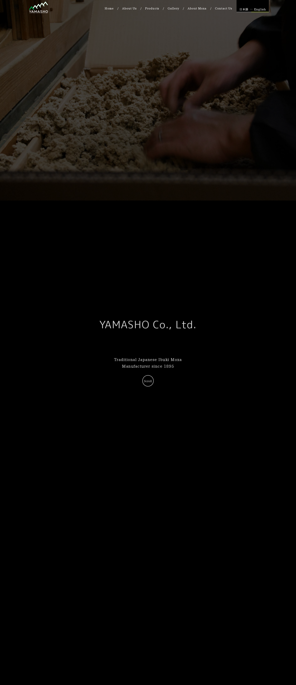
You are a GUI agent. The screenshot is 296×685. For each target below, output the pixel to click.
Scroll (148, 381)
